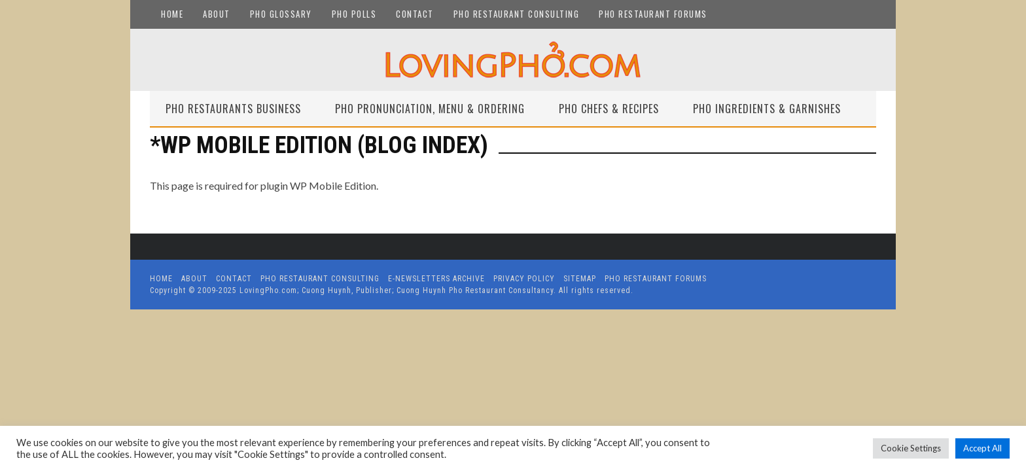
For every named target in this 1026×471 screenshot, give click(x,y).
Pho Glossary (281, 13)
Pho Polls (354, 13)
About (216, 13)
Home (172, 13)
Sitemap (579, 278)
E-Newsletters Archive (436, 278)
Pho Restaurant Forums (653, 13)
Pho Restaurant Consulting (516, 13)
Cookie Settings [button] (911, 448)
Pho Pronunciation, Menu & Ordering (430, 108)
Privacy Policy (524, 278)
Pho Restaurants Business (233, 108)
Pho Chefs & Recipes (609, 108)
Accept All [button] (982, 448)
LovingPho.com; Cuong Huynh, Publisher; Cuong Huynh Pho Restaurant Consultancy (396, 290)
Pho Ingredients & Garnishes (767, 108)
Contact (415, 13)
